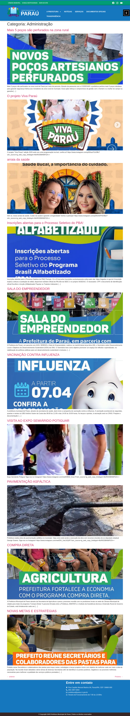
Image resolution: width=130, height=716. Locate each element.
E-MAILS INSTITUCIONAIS (29, 3)
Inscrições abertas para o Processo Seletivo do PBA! (45, 223)
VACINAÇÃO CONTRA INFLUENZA (33, 355)
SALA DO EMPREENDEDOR (28, 289)
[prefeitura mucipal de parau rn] (36, 696)
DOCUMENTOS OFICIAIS (96, 12)
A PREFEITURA (54, 12)
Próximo (119, 677)
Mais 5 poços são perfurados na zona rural (38, 30)
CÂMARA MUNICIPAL (14, 3)
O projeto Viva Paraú (22, 96)
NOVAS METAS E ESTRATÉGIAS (32, 611)
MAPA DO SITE (43, 3)
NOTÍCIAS (68, 12)
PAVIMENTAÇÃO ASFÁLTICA (28, 481)
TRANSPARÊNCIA (53, 16)
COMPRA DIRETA (20, 545)
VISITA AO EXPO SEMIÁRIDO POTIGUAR (38, 420)
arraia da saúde (18, 159)
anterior (11, 677)
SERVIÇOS (79, 12)
